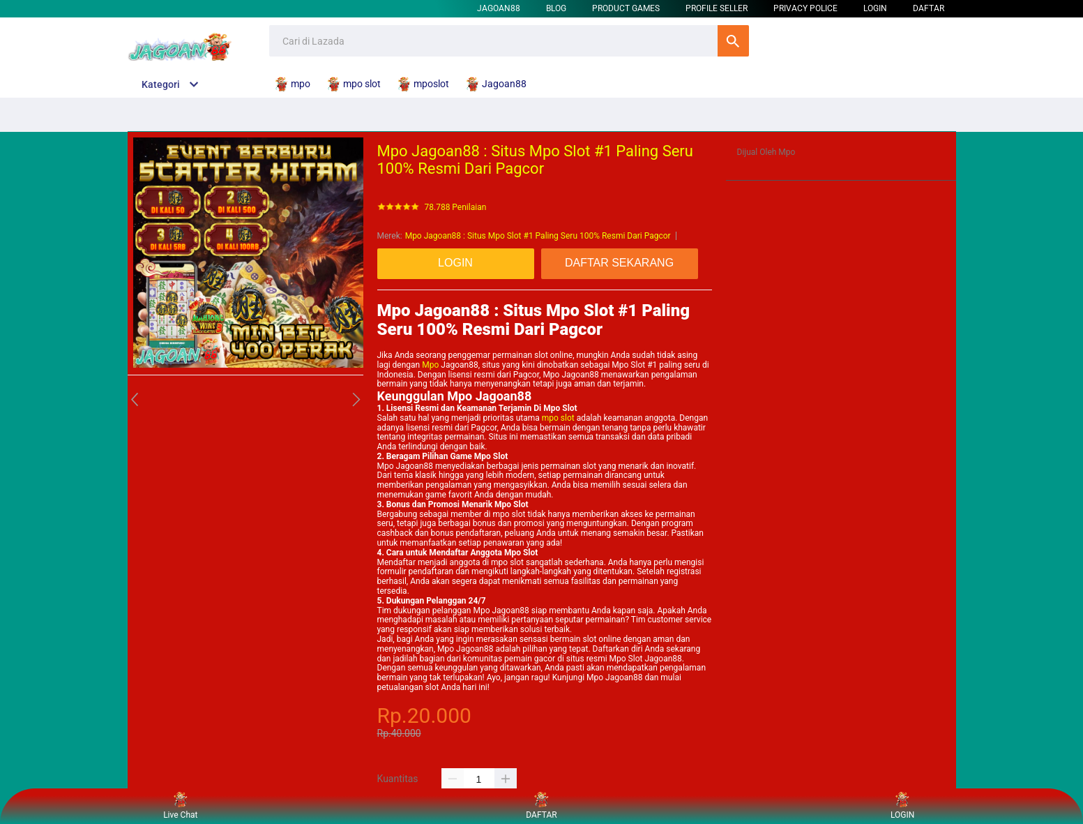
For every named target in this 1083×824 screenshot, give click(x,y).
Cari (733, 41)
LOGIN (875, 8)
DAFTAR (928, 8)
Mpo (430, 365)
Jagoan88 (498, 8)
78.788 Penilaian (456, 207)
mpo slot (558, 418)
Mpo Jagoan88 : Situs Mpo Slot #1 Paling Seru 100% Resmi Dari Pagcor (538, 236)
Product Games (626, 8)
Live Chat (180, 806)
